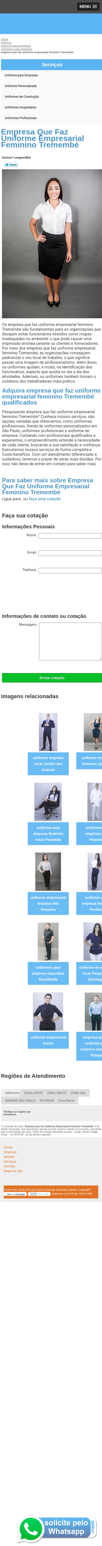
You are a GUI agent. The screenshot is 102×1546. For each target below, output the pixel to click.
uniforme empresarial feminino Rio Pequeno (48, 903)
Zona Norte (66, 1100)
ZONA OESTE (56, 1093)
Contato (9, 1166)
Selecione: (12, 1093)
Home (8, 1147)
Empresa (10, 1152)
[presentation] (40, 594)
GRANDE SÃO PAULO (20, 1100)
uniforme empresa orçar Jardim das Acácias (48, 764)
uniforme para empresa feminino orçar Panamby (48, 834)
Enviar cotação (52, 678)
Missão (9, 1157)
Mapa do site (13, 1171)
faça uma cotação (45, 499)
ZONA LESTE (33, 1093)
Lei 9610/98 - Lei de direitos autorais (30, 1134)
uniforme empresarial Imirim (48, 1040)
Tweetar (11, 164)
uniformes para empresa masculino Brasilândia (48, 973)
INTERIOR (47, 1100)
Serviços (10, 1161)
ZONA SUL (78, 1093)
